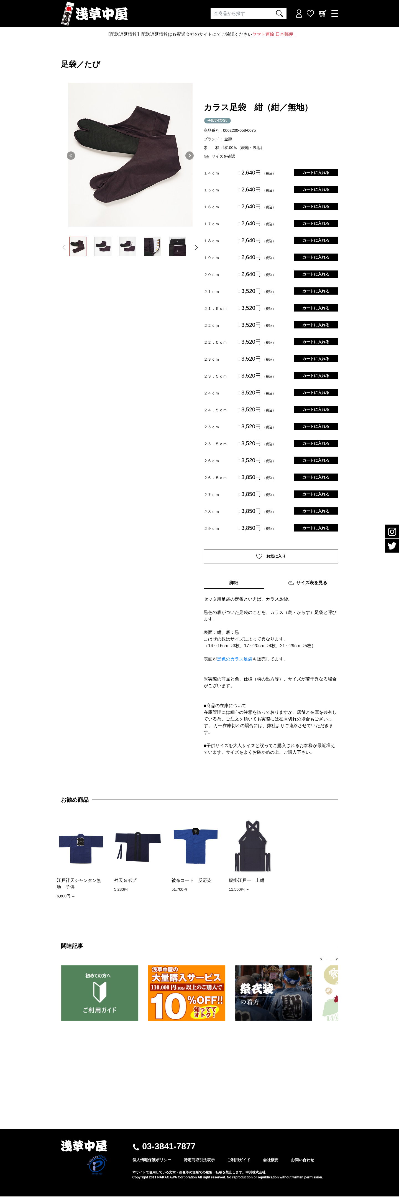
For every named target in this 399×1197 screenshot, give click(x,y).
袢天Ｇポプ (125, 880)
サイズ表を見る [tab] (307, 583)
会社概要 (270, 1160)
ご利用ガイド (238, 1160)
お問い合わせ (302, 1160)
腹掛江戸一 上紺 (246, 880)
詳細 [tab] (233, 583)
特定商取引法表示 (199, 1160)
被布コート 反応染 (191, 880)
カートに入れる (315, 172)
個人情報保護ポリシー (151, 1160)
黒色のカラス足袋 (234, 659)
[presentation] (323, 959)
